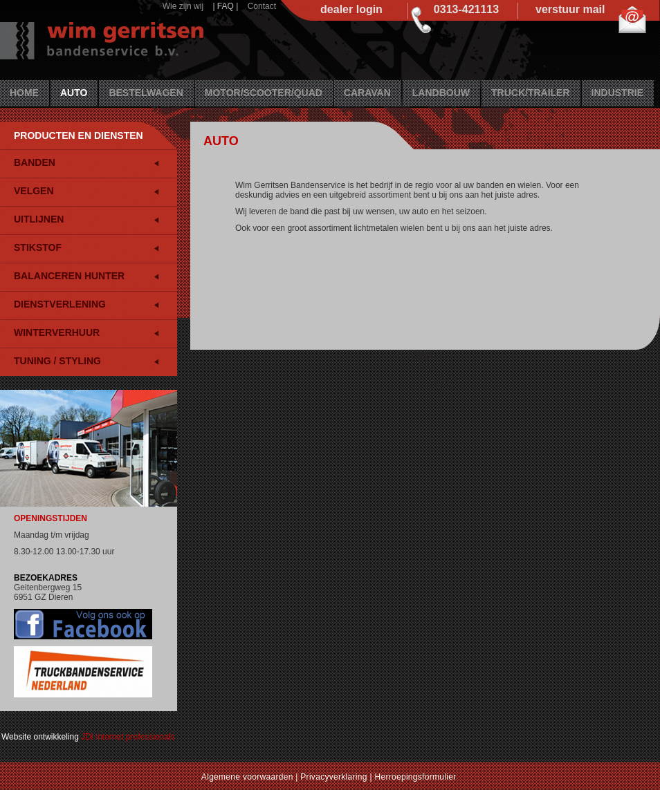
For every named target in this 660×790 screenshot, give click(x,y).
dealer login (351, 9)
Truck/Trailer (530, 92)
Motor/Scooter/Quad (263, 92)
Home (24, 92)
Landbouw (441, 92)
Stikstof (38, 247)
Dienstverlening (60, 304)
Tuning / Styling (57, 360)
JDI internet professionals (127, 737)
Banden (34, 162)
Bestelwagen (146, 92)
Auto (73, 92)
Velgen (34, 190)
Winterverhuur (57, 332)
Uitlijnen (39, 219)
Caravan (367, 92)
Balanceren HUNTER (69, 275)
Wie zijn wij (183, 6)
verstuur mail (570, 9)
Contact (262, 6)
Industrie (617, 92)
